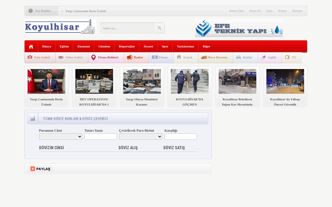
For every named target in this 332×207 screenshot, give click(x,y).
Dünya (46, 46)
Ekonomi (83, 46)
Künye (282, 10)
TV (294, 57)
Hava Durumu (218, 57)
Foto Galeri (42, 57)
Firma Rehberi (108, 57)
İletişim (297, 10)
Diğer (206, 46)
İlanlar (138, 57)
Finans (163, 57)
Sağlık (272, 57)
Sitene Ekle (236, 10)
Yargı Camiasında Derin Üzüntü (86, 11)
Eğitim (64, 46)
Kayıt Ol (254, 10)
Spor (165, 46)
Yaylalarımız (185, 46)
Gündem (104, 46)
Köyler (247, 57)
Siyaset (148, 46)
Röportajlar (127, 46)
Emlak (188, 57)
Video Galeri (74, 57)
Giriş (269, 10)
